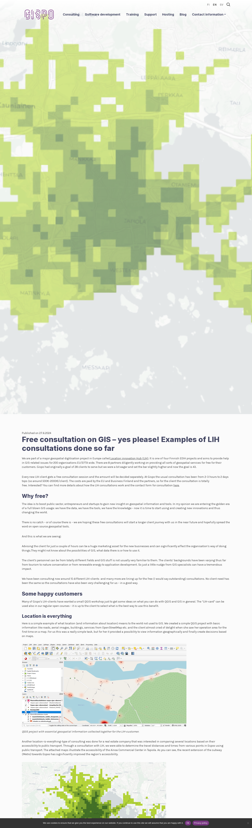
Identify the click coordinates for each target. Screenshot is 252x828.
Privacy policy (200, 823)
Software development (102, 14)
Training (132, 14)
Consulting (71, 14)
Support (150, 14)
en (215, 4)
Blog (183, 14)
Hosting (168, 14)
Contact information (207, 14)
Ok (188, 823)
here (176, 485)
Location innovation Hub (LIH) (129, 458)
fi (208, 4)
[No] (248, 823)
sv (221, 4)
